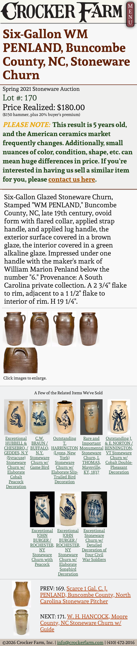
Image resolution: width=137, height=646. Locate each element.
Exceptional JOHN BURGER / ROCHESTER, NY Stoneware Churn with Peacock (42, 547)
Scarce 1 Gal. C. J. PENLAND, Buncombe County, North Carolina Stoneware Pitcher (85, 594)
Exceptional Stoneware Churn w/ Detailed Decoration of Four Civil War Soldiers (94, 545)
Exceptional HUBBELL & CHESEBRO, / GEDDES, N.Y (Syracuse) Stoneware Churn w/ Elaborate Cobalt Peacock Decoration (16, 462)
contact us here (71, 179)
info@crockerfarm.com (80, 642)
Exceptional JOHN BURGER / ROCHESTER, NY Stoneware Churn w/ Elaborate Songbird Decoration (68, 552)
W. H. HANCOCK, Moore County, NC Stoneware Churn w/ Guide (84, 622)
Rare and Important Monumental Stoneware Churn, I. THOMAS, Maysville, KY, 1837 (91, 455)
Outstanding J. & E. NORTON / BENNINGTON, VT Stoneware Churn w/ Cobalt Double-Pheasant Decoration (119, 455)
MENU (130, 14)
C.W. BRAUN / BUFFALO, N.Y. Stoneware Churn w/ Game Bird (39, 453)
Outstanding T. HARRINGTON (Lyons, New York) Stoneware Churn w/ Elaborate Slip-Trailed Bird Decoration (64, 460)
